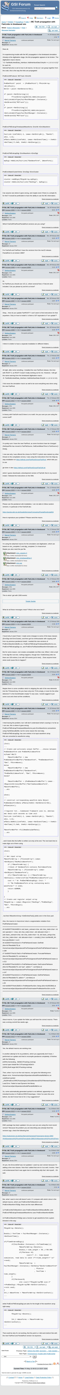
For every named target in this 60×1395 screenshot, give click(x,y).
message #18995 (10, 238)
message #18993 (10, 37)
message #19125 (10, 1187)
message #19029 (10, 490)
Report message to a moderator (50, 198)
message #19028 (10, 431)
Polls (23, 28)
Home (55, 18)
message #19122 (10, 1036)
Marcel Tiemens (10, 40)
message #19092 (10, 1005)
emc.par (19, 563)
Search (22, 18)
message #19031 (10, 581)
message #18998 (10, 329)
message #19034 (10, 623)
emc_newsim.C (21, 552)
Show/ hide (18, 79)
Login (48, 18)
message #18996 (10, 267)
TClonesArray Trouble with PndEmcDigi (41, 1353)
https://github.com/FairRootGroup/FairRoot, (31, 459)
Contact (11, 1377)
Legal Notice (29, 1377)
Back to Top (30, 1361)
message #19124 (10, 1152)
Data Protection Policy (44, 1377)
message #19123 (10, 1110)
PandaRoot (19, 22)
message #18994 (10, 209)
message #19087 (10, 710)
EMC (27, 22)
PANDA (10, 22)
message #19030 (10, 531)
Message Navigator (8, 30)
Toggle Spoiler (31, 601)
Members (38, 18)
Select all (10, 79)
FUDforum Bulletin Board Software (36, 1382)
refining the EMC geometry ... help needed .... (43, 1350)
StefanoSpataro (10, 213)
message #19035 (10, 674)
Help (30, 18)
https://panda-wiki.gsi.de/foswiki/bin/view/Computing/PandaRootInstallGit (28, 512)
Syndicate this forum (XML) (45, 1363)
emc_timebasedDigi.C (24, 558)
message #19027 (10, 400)
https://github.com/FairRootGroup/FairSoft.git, (30, 467)
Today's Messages (13, 28)
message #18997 (10, 300)
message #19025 (10, 358)
